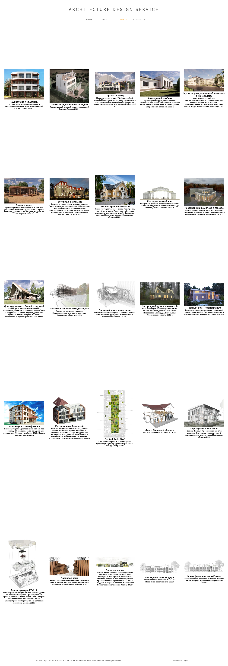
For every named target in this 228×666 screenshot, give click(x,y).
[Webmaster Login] (180, 661)
